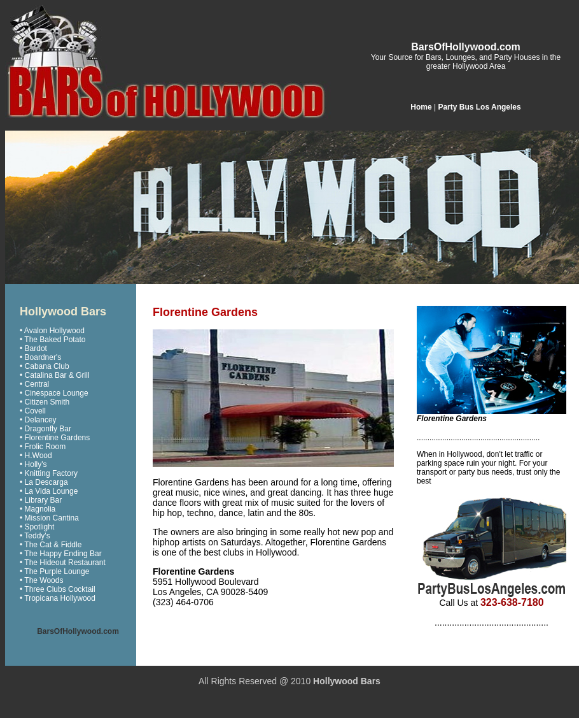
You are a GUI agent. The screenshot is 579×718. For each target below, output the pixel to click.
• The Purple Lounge (54, 571)
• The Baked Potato (52, 339)
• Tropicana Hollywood (57, 598)
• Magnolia (37, 509)
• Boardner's (40, 357)
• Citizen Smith (44, 402)
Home (420, 107)
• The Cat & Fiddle (50, 544)
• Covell (33, 410)
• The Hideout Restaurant (63, 562)
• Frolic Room (43, 446)
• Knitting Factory (49, 473)
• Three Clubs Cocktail (57, 589)
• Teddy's (35, 535)
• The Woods (41, 580)
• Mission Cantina (49, 517)
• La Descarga (44, 482)
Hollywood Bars (346, 681)
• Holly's (33, 464)
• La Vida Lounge (49, 491)
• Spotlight (37, 526)
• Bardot (33, 348)
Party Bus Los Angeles (479, 107)
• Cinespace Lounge (54, 393)
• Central (34, 384)
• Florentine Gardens (55, 437)
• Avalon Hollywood (52, 330)
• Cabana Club (44, 366)
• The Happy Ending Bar (61, 553)
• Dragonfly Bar (45, 428)
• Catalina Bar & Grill (55, 375)
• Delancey (38, 419)
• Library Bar (41, 500)
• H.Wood (36, 455)
